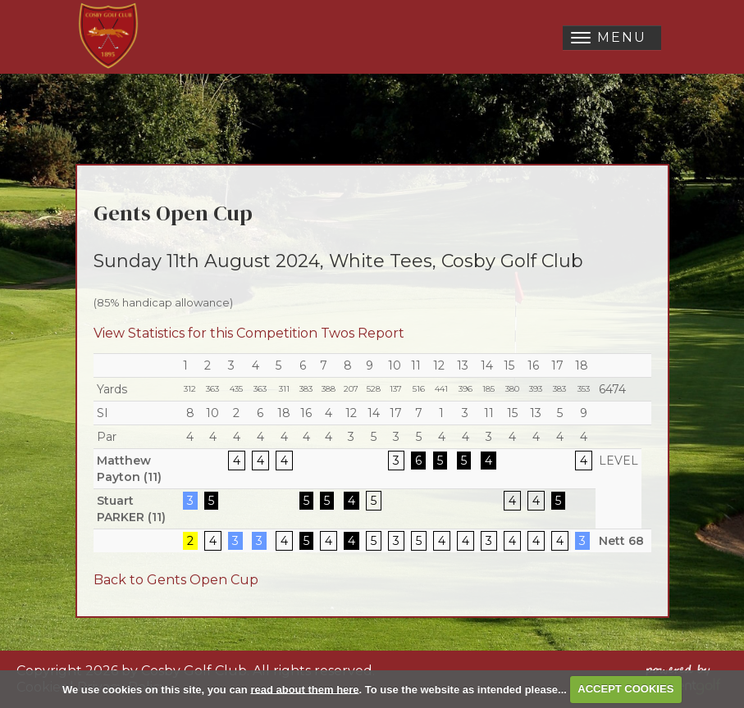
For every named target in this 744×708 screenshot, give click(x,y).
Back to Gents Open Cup (176, 580)
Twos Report (362, 333)
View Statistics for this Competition (205, 333)
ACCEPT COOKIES (625, 689)
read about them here (304, 689)
